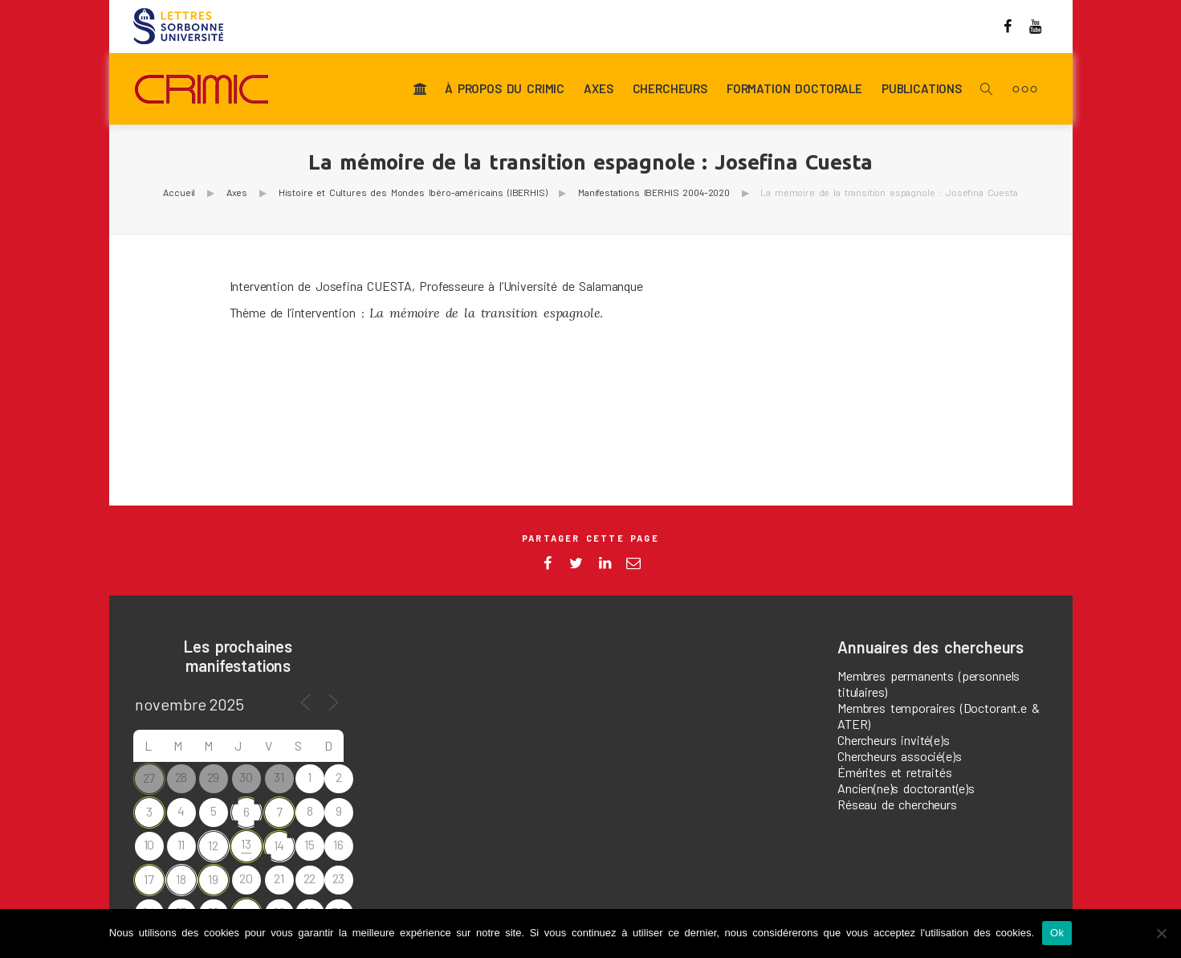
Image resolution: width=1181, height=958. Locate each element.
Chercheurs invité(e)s (893, 739)
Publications (922, 89)
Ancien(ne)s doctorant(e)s (906, 788)
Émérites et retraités (894, 772)
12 (213, 845)
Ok (1057, 933)
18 (181, 878)
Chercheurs (670, 89)
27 (149, 777)
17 (149, 878)
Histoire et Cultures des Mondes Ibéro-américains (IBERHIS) (413, 192)
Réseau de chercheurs (897, 804)
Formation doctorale (794, 89)
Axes (598, 89)
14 (279, 845)
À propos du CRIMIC (504, 89)
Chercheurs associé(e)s (899, 756)
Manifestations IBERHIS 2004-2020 (654, 192)
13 (246, 843)
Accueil (179, 192)
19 (213, 878)
